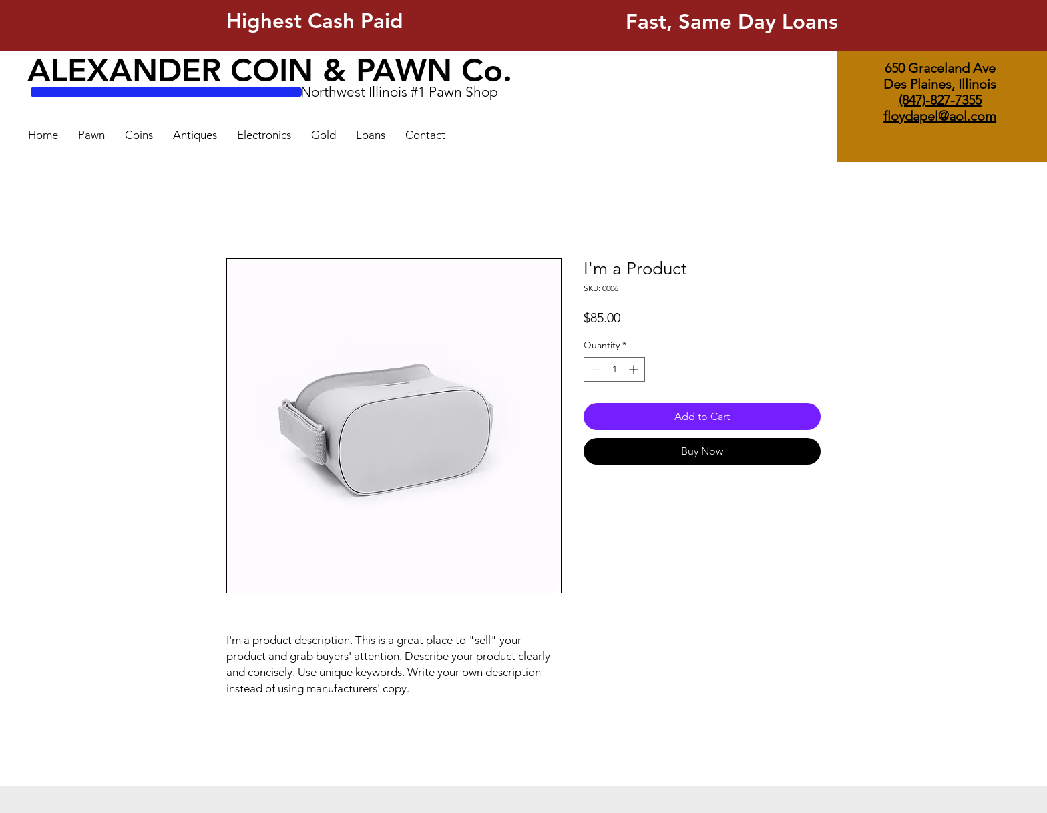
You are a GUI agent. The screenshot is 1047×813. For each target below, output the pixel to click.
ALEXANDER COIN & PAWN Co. (269, 70)
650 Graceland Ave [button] (940, 68)
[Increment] (634, 369)
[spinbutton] (614, 369)
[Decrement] (594, 369)
